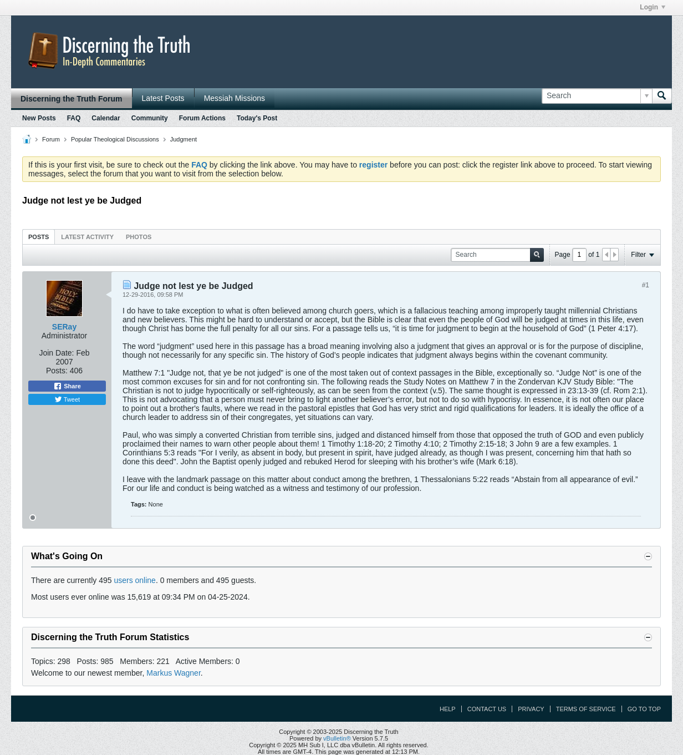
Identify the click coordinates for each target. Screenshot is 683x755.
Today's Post (257, 118)
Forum (51, 139)
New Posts (39, 118)
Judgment (183, 139)
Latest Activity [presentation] (87, 237)
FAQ (74, 118)
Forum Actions (202, 118)
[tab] (38, 236)
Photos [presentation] (138, 237)
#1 (645, 285)
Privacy (531, 709)
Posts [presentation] (38, 237)
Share (67, 386)
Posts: (57, 370)
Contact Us (487, 709)
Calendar (105, 118)
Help (448, 709)
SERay (64, 326)
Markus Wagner (173, 672)
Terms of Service (586, 709)
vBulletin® (337, 738)
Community (149, 118)
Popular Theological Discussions (115, 139)
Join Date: (56, 352)
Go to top (644, 709)
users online (135, 580)
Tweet (67, 399)
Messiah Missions (234, 98)
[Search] (597, 96)
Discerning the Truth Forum (72, 98)
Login (652, 7)
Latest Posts (163, 98)
